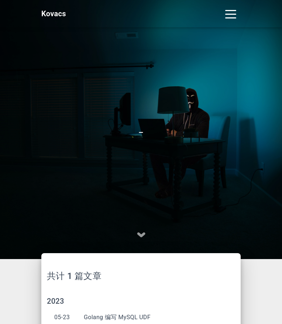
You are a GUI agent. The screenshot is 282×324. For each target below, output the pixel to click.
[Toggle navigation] (231, 13)
